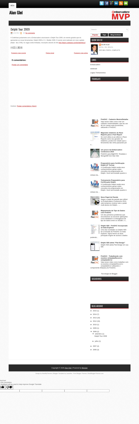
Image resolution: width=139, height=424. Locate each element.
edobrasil (93, 69)
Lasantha (69, 373)
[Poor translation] (9, 387)
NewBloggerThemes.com (96, 373)
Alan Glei (15, 12)
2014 (95, 314)
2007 (95, 346)
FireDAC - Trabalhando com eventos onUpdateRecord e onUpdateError (111, 258)
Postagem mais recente (18, 53)
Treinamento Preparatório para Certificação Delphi (113, 181)
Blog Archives (116, 35)
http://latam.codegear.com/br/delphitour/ (72, 43)
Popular (95, 35)
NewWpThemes (47, 373)
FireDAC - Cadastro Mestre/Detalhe (114, 119)
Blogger (114, 274)
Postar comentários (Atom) (27, 106)
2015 (95, 311)
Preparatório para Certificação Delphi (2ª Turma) (112, 164)
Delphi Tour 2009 (20, 29)
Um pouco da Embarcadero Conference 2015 (111, 151)
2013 (95, 318)
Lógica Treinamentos (98, 73)
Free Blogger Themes (80, 373)
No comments (30, 33)
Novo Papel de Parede (109, 197)
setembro (98, 334)
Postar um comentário (20, 65)
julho (97, 341)
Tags (104, 35)
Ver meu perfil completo (109, 50)
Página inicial (50, 53)
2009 (95, 328)
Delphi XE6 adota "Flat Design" (113, 243)
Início (12, 5)
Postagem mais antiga (81, 53)
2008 (95, 331)
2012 (95, 321)
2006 (95, 350)
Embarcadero (95, 65)
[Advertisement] (50, 86)
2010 (95, 325)
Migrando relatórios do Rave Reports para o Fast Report (112, 134)
